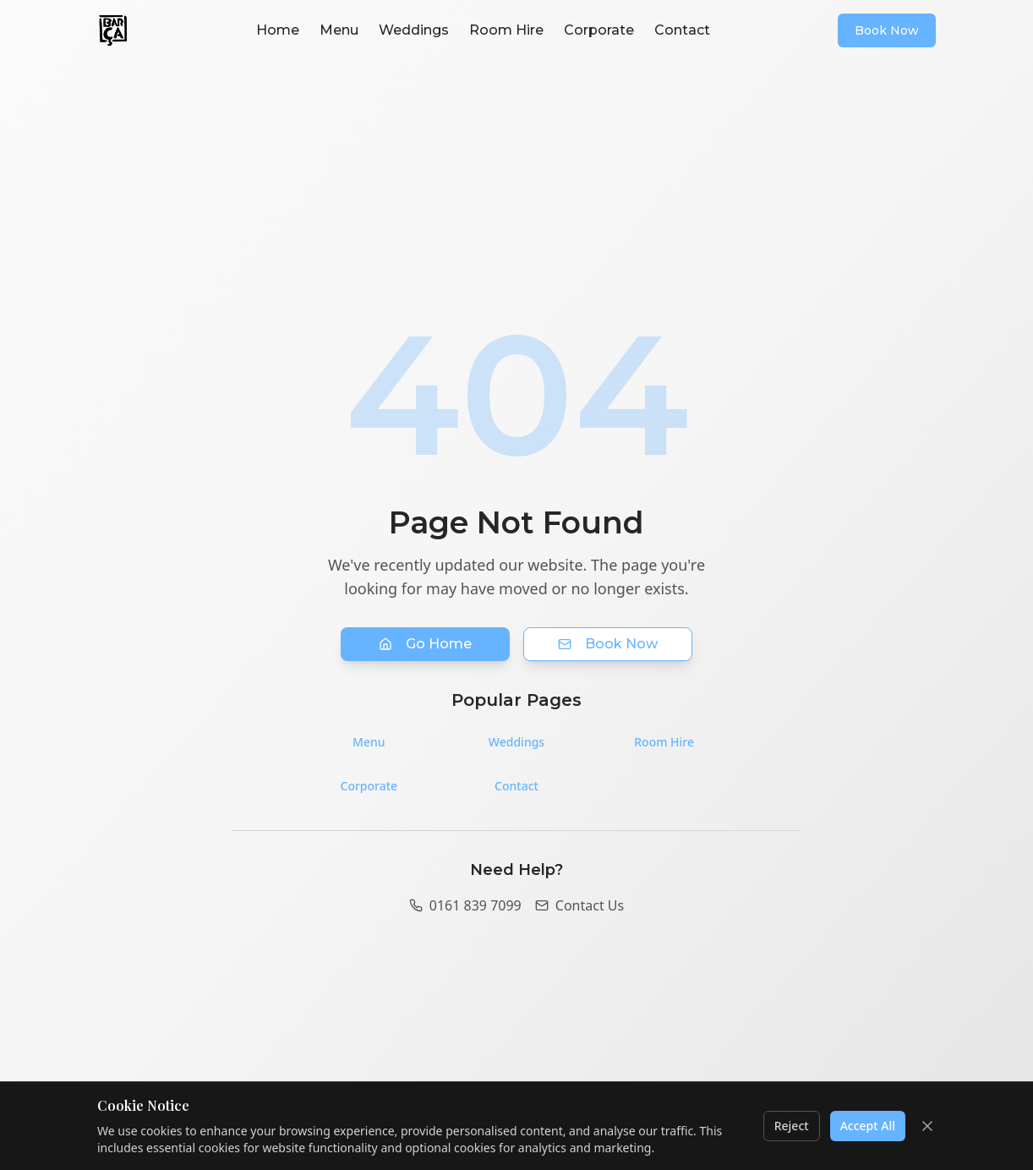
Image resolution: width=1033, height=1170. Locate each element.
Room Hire (506, 30)
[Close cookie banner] (927, 1126)
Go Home (425, 644)
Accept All (867, 1126)
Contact (682, 30)
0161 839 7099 (465, 905)
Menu (339, 30)
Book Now (887, 30)
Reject (791, 1126)
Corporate (599, 30)
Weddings (414, 30)
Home (277, 30)
